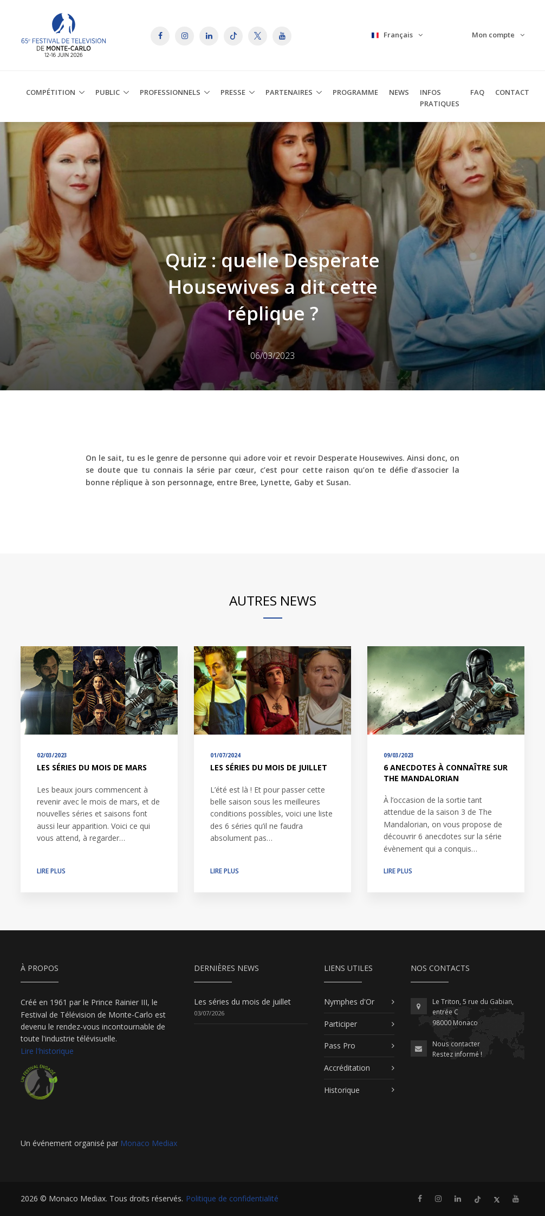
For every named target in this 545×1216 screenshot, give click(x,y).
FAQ (477, 92)
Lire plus (51, 871)
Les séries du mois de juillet (268, 767)
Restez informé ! (457, 1054)
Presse (232, 92)
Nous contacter (456, 1043)
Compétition (50, 92)
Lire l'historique (47, 1051)
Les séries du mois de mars (92, 767)
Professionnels (170, 92)
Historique (342, 1090)
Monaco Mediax (148, 1143)
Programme (355, 92)
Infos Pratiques (439, 97)
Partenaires (289, 92)
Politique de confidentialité (232, 1198)
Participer (340, 1024)
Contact (512, 92)
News (399, 92)
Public (107, 92)
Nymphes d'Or (349, 1001)
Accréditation (347, 1068)
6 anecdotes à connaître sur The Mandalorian (446, 772)
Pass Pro (339, 1045)
